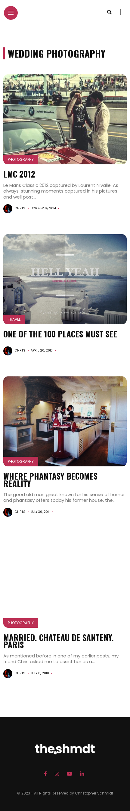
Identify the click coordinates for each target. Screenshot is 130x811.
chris (20, 208)
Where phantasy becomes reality (50, 479)
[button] (65, 119)
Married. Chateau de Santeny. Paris (58, 641)
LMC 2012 (19, 174)
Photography (21, 159)
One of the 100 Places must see (60, 334)
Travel (14, 319)
